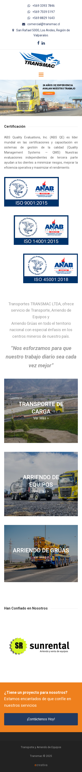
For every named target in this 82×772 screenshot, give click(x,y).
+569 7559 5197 (43, 12)
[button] (41, 75)
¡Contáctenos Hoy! (41, 719)
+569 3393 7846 (43, 5)
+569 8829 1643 (43, 18)
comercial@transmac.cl (43, 24)
